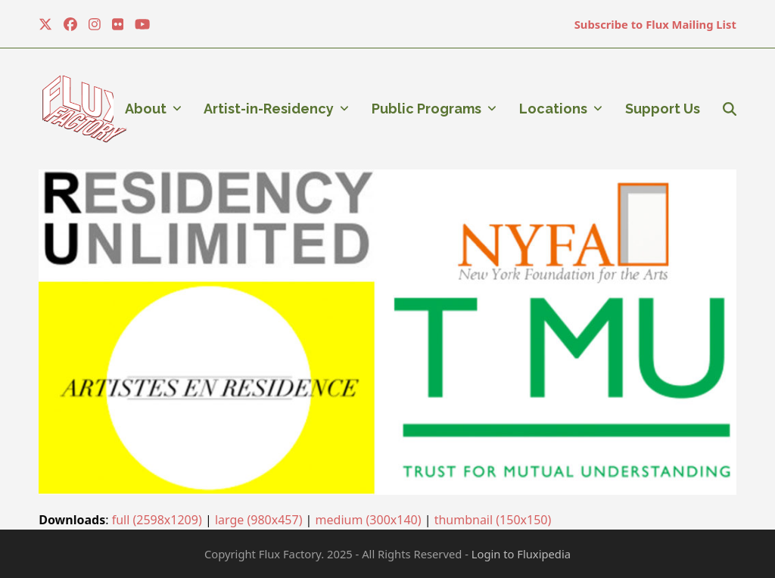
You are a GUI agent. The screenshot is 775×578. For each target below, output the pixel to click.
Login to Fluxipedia (521, 553)
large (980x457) (259, 519)
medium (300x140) (369, 519)
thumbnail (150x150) (493, 519)
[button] (729, 109)
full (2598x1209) (157, 519)
